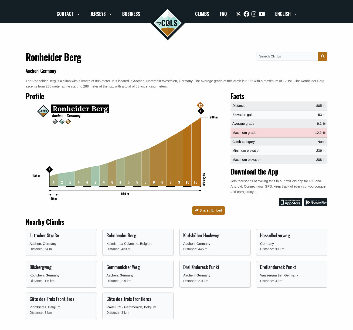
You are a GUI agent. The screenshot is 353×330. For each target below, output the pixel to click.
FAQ (223, 13)
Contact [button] (66, 13)
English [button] (283, 13)
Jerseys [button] (98, 13)
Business (131, 13)
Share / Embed (208, 210)
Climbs (202, 13)
